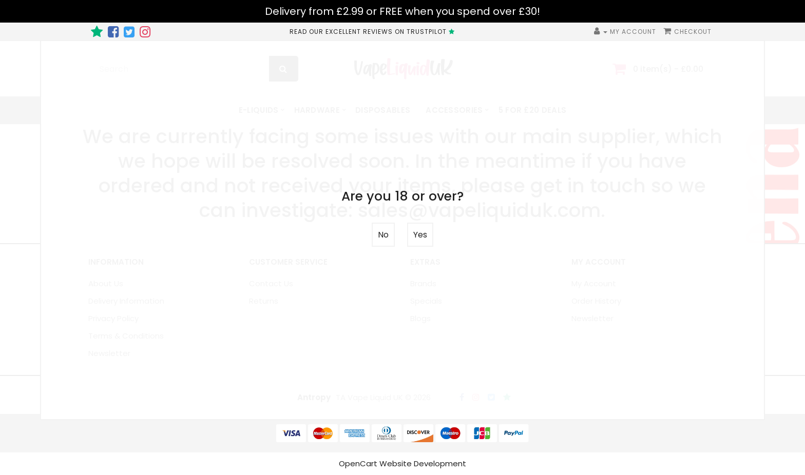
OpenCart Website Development (402, 463)
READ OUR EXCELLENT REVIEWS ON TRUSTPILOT (373, 31)
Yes (420, 235)
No (383, 235)
